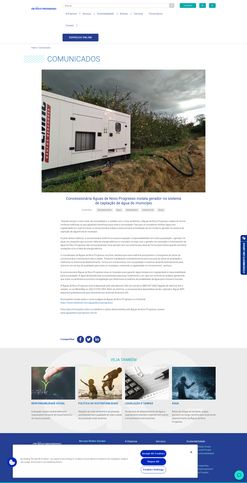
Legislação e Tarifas (166, 427)
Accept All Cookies (153, 453)
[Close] (191, 452)
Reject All (153, 461)
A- (212, 5)
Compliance (131, 427)
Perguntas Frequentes (198, 443)
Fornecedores (149, 14)
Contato (191, 437)
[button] (12, 462)
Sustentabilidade (196, 418)
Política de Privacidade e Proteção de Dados (123, 478)
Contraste (188, 5)
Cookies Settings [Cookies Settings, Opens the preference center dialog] (153, 469)
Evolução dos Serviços (167, 430)
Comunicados (45, 24)
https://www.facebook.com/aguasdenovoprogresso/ (86, 279)
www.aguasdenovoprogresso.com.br (78, 290)
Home (34, 24)
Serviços (161, 418)
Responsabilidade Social (199, 424)
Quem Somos (132, 424)
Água (158, 424)
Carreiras (132, 14)
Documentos (162, 434)
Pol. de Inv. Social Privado (199, 427)
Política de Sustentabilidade (200, 430)
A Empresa (131, 418)
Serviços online (197, 14)
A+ (202, 5)
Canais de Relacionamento (200, 446)
